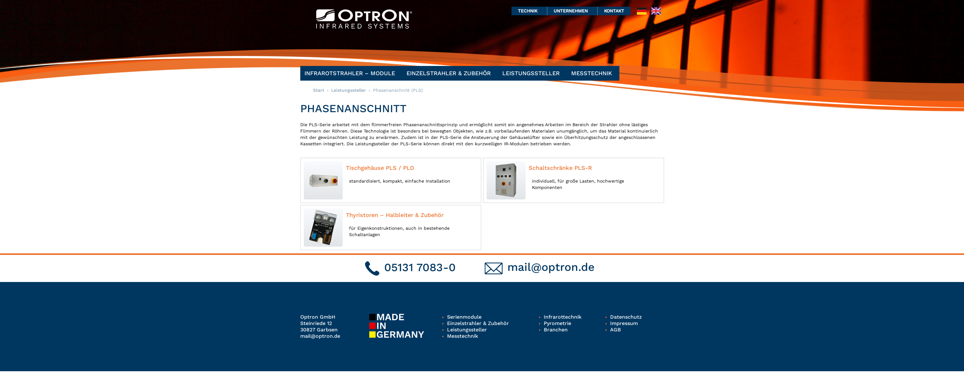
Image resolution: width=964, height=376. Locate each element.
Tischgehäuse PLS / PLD (380, 167)
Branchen (556, 330)
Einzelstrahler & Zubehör (450, 73)
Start (318, 90)
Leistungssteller (532, 73)
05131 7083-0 (420, 267)
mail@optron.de (550, 267)
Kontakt (614, 10)
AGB (615, 330)
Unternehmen (572, 11)
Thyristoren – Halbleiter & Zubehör (395, 215)
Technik (529, 11)
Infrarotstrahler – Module (351, 73)
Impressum (624, 323)
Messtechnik (593, 73)
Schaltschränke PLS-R (560, 167)
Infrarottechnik (562, 317)
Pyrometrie (557, 323)
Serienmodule (464, 317)
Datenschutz (626, 317)
